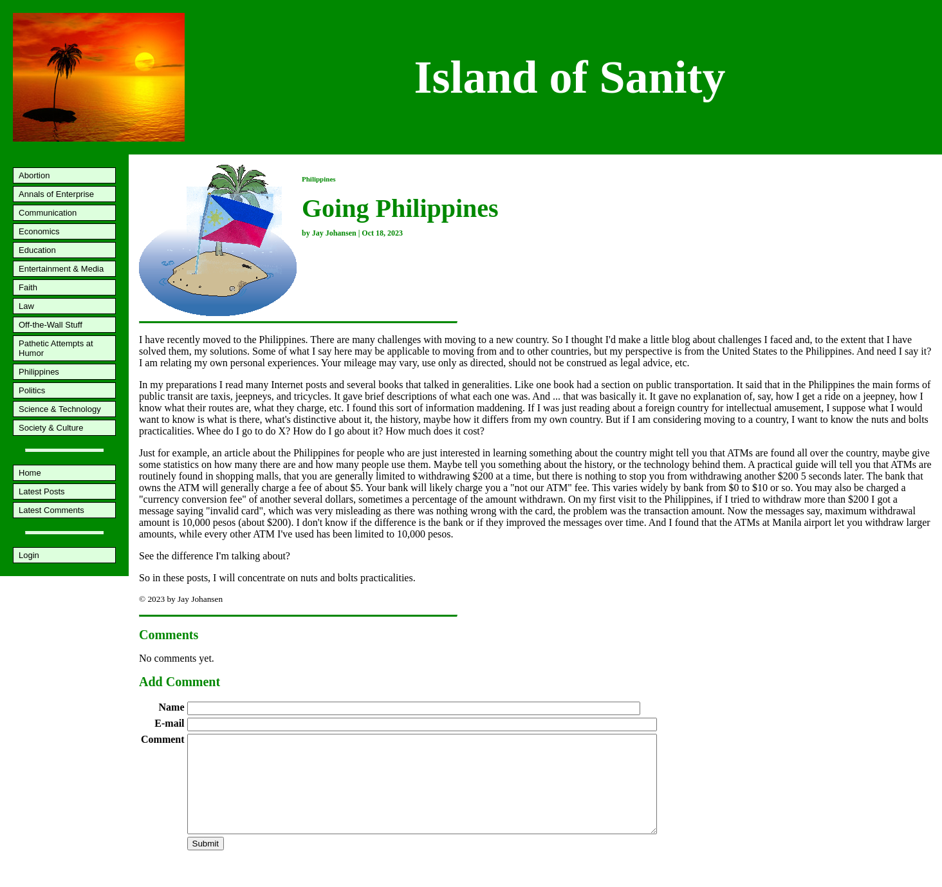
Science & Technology (60, 409)
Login (29, 555)
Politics (32, 390)
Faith (28, 287)
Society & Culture (51, 428)
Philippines (39, 372)
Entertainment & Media (61, 269)
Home (30, 473)
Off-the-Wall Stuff (50, 325)
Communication (48, 213)
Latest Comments (51, 510)
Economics (39, 231)
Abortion (34, 175)
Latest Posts (42, 491)
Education (37, 250)
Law (26, 306)
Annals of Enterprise (56, 194)
